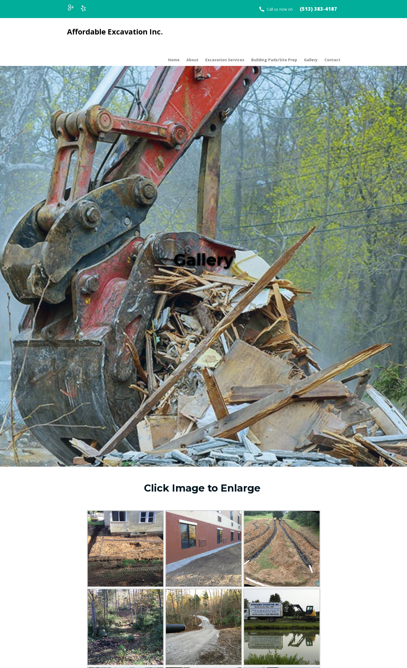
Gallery (311, 59)
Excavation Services (224, 59)
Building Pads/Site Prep (274, 59)
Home (174, 59)
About (192, 59)
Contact (332, 59)
